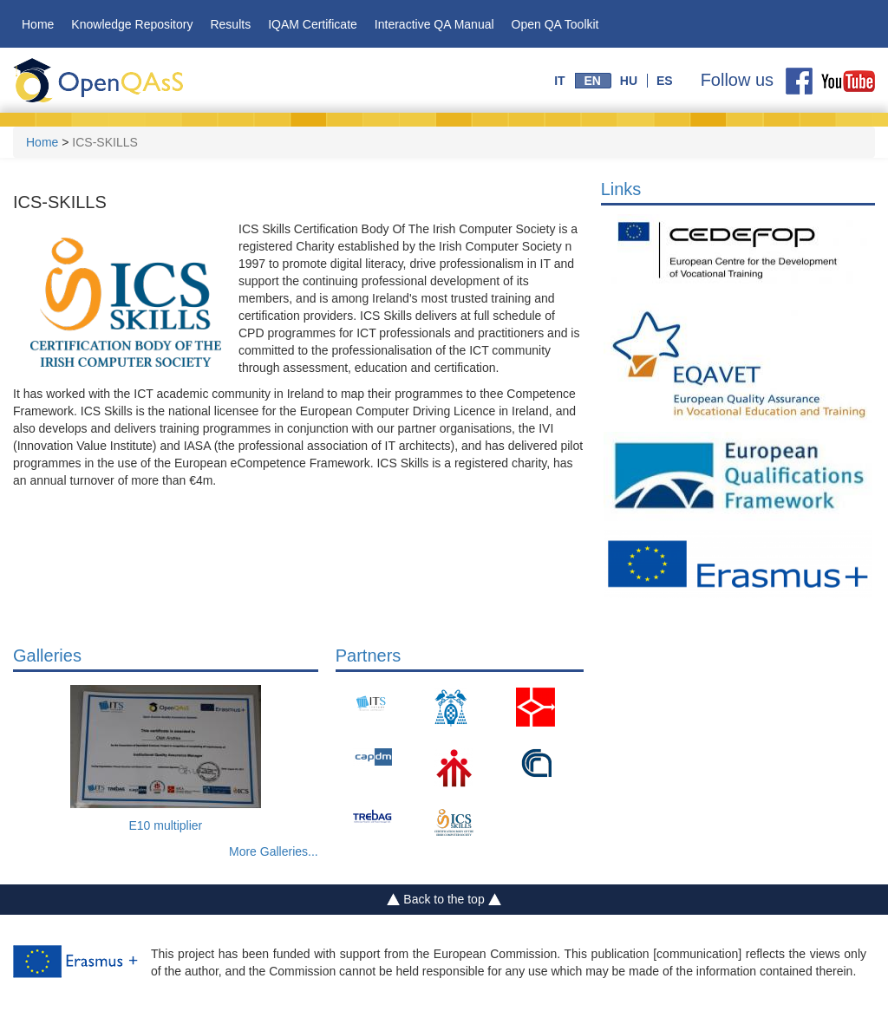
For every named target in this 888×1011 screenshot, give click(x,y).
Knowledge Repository (132, 24)
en (592, 81)
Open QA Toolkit (555, 24)
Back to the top (444, 900)
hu (628, 81)
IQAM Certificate (312, 24)
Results (230, 24)
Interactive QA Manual (434, 24)
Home (38, 24)
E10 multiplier (165, 825)
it (559, 81)
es (664, 81)
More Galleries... (273, 851)
